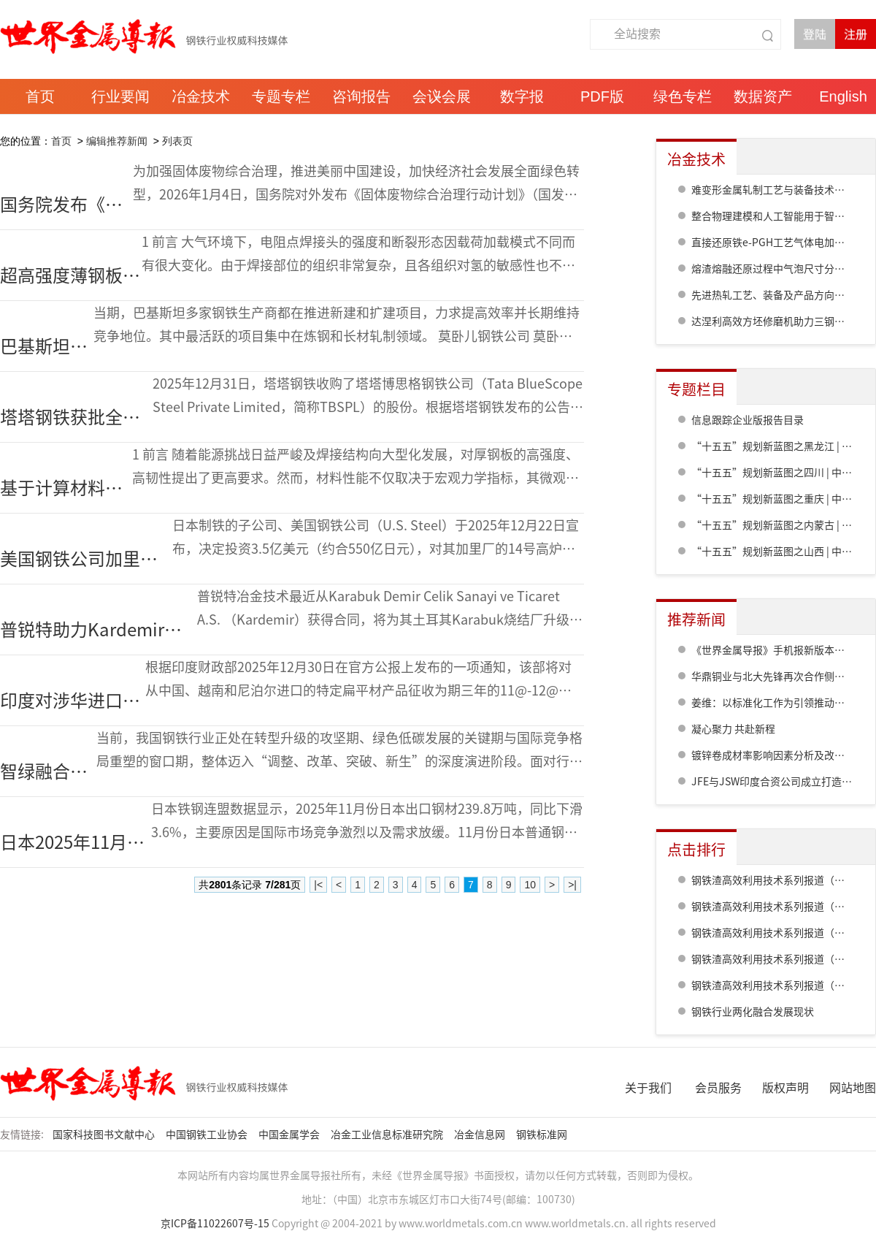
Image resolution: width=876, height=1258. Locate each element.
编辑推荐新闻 (116, 141)
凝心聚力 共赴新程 (733, 729)
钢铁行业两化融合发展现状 (752, 1012)
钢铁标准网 (542, 1134)
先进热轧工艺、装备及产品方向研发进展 (783, 295)
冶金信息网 (480, 1134)
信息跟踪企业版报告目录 (747, 420)
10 (530, 885)
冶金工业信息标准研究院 (388, 1134)
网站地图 (852, 1088)
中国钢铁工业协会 (208, 1134)
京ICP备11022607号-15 (215, 1224)
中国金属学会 (290, 1134)
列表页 (177, 141)
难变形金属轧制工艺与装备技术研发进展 (783, 190)
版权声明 (785, 1088)
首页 (61, 141)
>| (572, 885)
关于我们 (648, 1088)
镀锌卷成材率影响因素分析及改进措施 (778, 755)
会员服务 (718, 1088)
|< (318, 885)
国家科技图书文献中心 (105, 1134)
